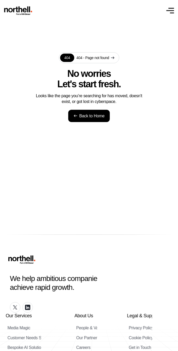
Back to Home (89, 116)
